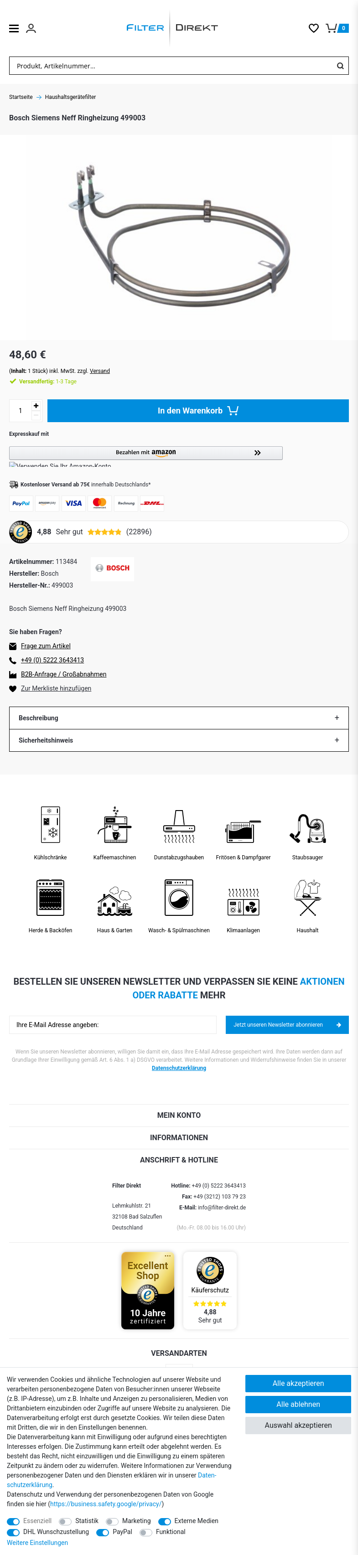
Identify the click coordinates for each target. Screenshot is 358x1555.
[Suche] (340, 65)
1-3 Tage (48, 381)
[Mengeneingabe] (20, 411)
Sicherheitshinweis (46, 740)
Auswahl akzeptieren (298, 1425)
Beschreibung (38, 718)
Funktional (171, 1531)
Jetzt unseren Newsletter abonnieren (287, 1025)
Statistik (87, 1520)
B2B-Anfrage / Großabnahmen (63, 674)
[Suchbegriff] (171, 65)
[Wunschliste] (317, 28)
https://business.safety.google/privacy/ (105, 1504)
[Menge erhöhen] (36, 406)
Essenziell (37, 1520)
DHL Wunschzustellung (56, 1531)
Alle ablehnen (298, 1404)
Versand (100, 371)
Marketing (136, 1520)
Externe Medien (196, 1520)
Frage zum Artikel (46, 646)
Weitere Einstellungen (37, 1542)
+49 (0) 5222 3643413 (52, 660)
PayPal (122, 1531)
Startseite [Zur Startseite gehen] (21, 97)
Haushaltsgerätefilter (70, 97)
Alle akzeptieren (298, 1383)
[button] (179, 456)
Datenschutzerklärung (179, 1068)
